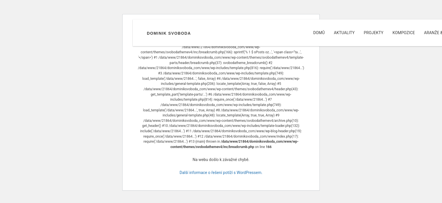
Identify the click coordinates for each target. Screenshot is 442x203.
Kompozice (404, 32)
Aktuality (344, 32)
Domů (319, 32)
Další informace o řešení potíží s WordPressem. (221, 172)
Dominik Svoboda (169, 33)
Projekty (374, 32)
